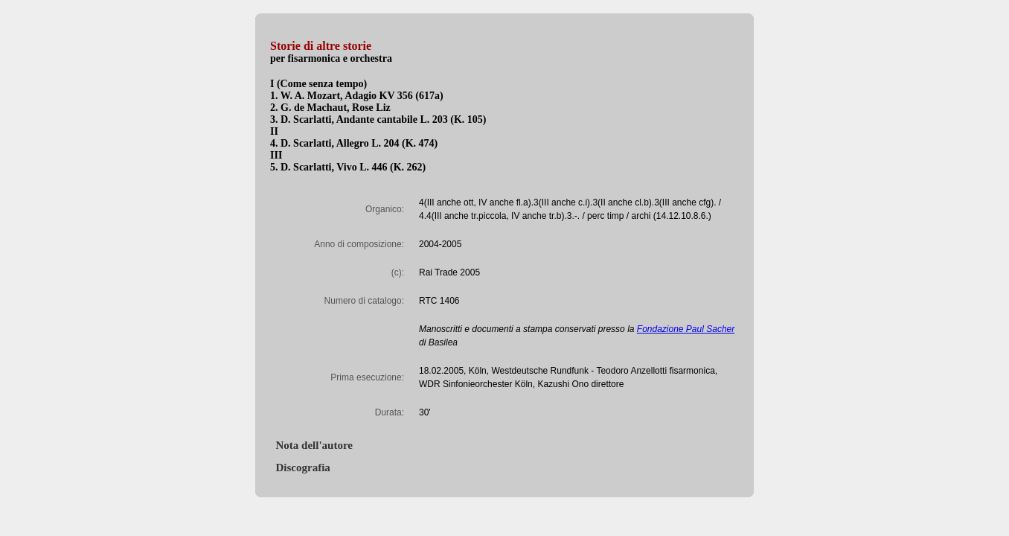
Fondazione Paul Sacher (685, 329)
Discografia (300, 467)
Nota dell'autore (311, 445)
